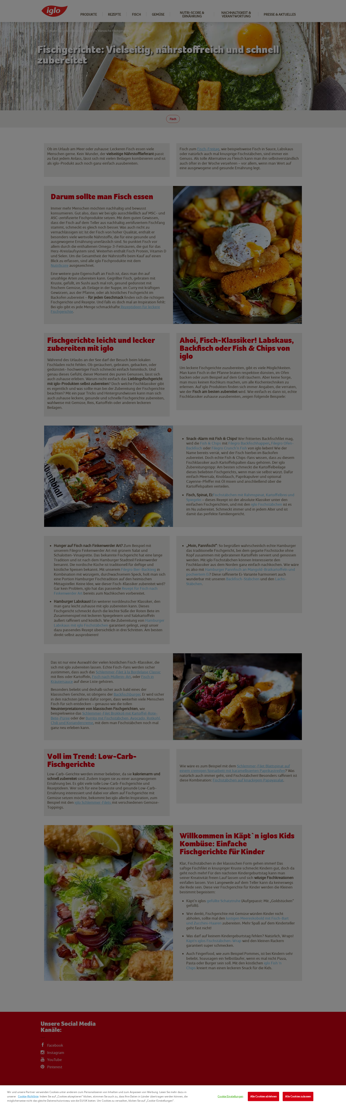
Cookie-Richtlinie (28, 1096)
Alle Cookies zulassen (298, 1096)
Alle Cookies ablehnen (263, 1096)
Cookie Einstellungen (230, 1096)
